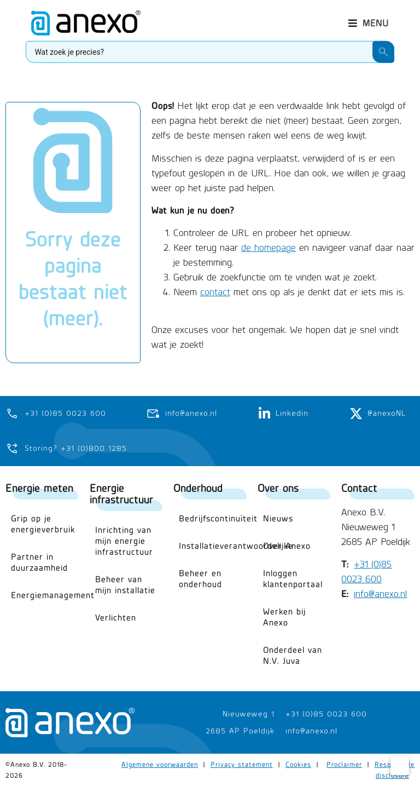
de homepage (268, 233)
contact (215, 278)
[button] (368, 19)
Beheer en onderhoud (200, 578)
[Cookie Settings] (399, 765)
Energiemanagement (45, 595)
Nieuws (278, 518)
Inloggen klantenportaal (293, 578)
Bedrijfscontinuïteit (213, 518)
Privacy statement (242, 764)
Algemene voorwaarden (159, 764)
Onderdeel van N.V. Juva (292, 655)
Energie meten (39, 488)
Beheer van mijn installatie (125, 584)
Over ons (278, 488)
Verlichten (115, 617)
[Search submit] (383, 48)
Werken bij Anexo (284, 617)
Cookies (298, 764)
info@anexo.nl (380, 594)
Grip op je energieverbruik (43, 524)
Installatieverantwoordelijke (213, 546)
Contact (359, 488)
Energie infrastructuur (121, 493)
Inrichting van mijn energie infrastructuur (124, 541)
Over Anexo (287, 546)
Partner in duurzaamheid (39, 562)
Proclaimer (344, 764)
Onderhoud (198, 488)
